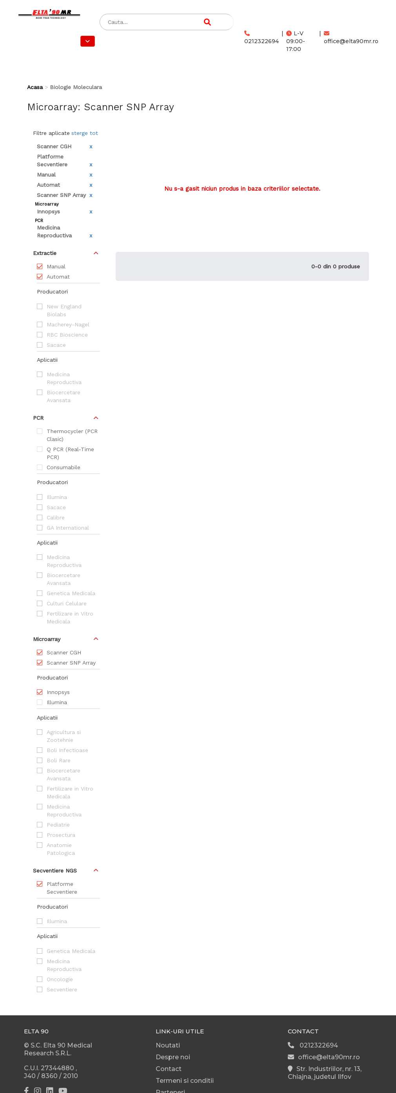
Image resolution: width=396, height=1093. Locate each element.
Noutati (168, 1045)
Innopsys (58, 692)
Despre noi (173, 1057)
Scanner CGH (64, 652)
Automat (58, 276)
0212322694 (261, 38)
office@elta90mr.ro (351, 38)
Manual (56, 266)
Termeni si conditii (185, 1080)
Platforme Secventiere (62, 888)
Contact (169, 1069)
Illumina (57, 702)
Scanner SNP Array (71, 662)
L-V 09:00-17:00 (295, 41)
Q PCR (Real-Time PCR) (70, 453)
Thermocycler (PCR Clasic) (72, 435)
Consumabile (63, 467)
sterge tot (84, 133)
